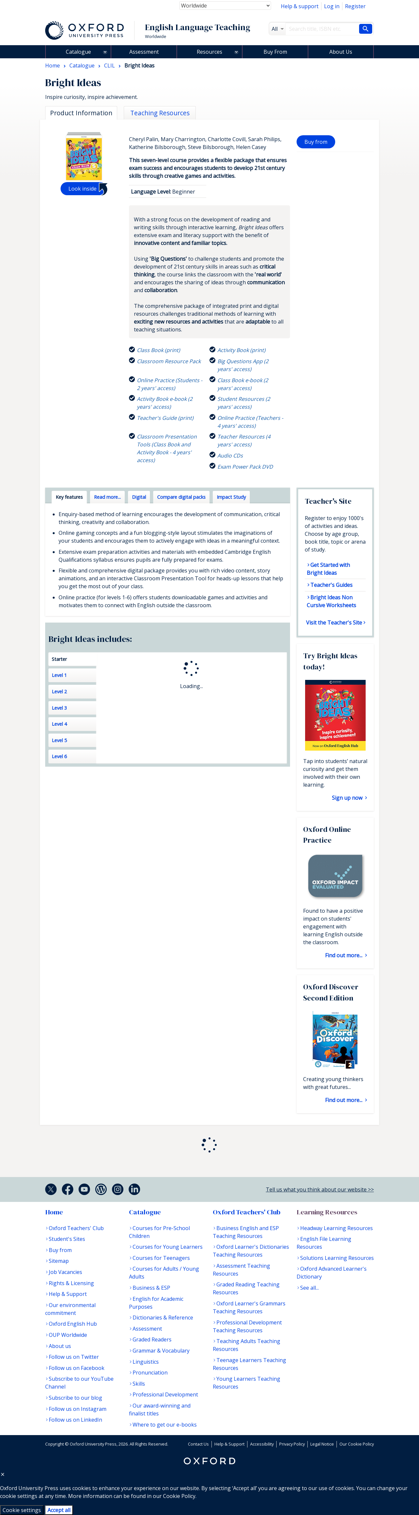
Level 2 (59, 691)
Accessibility (262, 1444)
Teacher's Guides (331, 585)
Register (355, 6)
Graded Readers (152, 1339)
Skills (139, 1383)
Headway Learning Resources (336, 1228)
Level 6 (59, 756)
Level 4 (59, 724)
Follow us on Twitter (74, 1356)
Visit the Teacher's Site (334, 622)
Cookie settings (22, 1510)
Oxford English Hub (73, 1323)
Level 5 (59, 740)
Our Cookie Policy (356, 1444)
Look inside (82, 188)
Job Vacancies (65, 1272)
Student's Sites (67, 1239)
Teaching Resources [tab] (160, 112)
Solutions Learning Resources (337, 1258)
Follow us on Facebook (76, 1368)
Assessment (144, 51)
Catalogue (78, 51)
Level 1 (59, 675)
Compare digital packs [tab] (181, 497)
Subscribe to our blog (75, 1397)
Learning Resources (327, 1212)
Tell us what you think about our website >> (320, 1189)
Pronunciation (150, 1372)
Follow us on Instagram (77, 1408)
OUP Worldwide (68, 1334)
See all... (309, 1287)
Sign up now (348, 797)
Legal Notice (322, 1444)
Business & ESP (151, 1287)
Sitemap (59, 1260)
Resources (209, 51)
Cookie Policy (179, 1496)
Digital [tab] (139, 497)
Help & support (300, 6)
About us (60, 1346)
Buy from (315, 141)
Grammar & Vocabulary (161, 1350)
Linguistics (146, 1361)
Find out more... (344, 955)
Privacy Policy (292, 1444)
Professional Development (165, 1394)
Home (54, 1212)
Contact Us (198, 1444)
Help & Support (68, 1294)
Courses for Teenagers (161, 1258)
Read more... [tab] (107, 497)
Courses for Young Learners (168, 1246)
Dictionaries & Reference (163, 1317)
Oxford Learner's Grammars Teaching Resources (249, 1307)
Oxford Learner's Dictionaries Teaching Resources (251, 1250)
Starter (59, 659)
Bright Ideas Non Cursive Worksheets (331, 601)
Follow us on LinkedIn (75, 1419)
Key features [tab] (69, 497)
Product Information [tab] (81, 112)
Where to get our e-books (165, 1424)
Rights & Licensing (71, 1283)
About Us (340, 51)
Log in (331, 6)
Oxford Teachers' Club (76, 1228)
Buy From (275, 51)
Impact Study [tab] (231, 497)
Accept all (58, 1510)
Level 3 (59, 708)
